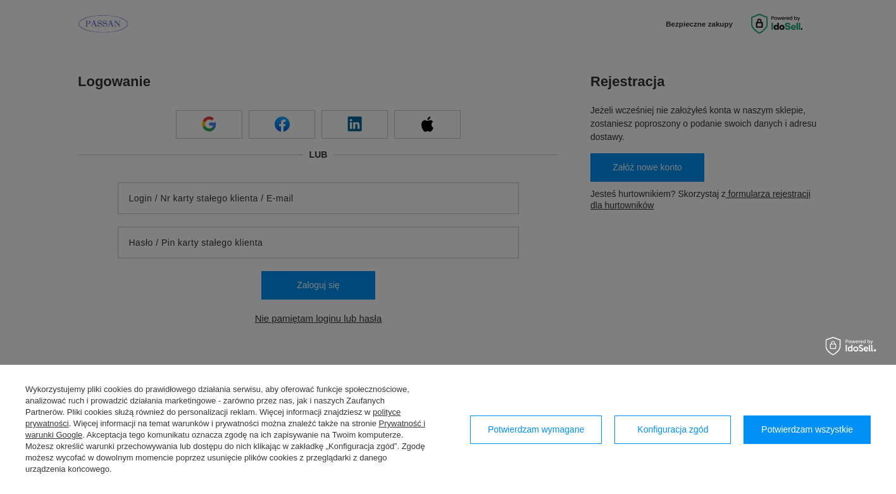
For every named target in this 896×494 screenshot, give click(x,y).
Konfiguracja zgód (672, 429)
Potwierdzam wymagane (536, 429)
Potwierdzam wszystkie (807, 429)
